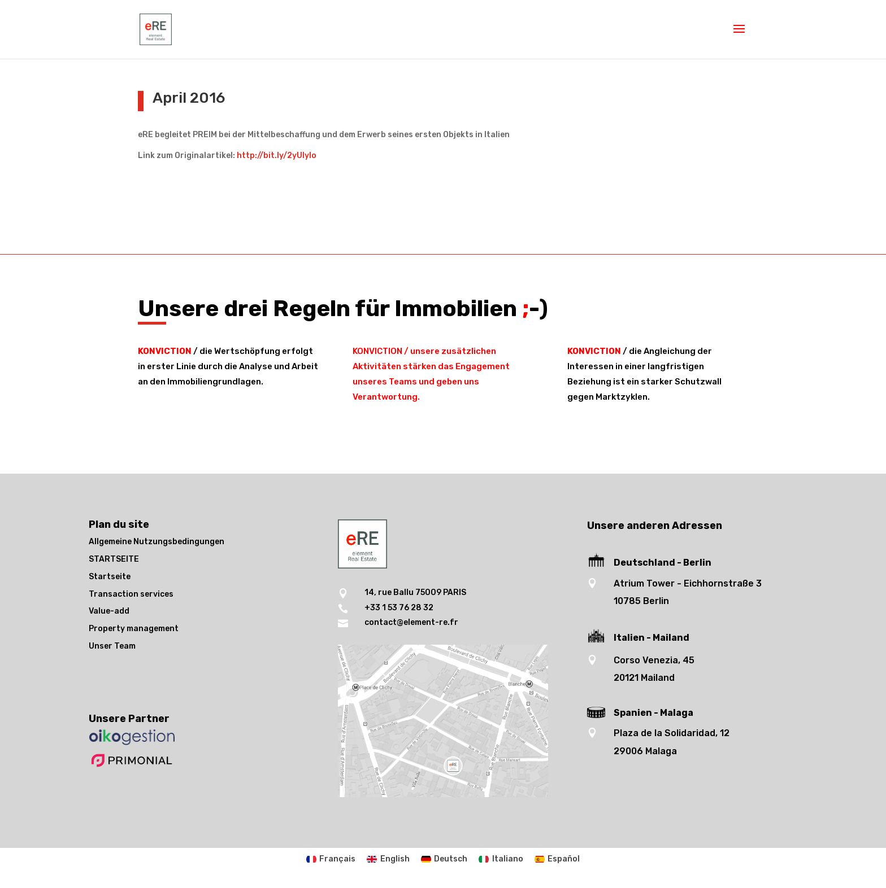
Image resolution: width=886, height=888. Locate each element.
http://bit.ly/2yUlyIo (276, 155)
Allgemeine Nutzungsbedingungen (156, 541)
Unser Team (112, 646)
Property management (134, 628)
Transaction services (131, 594)
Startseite (110, 576)
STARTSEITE (114, 559)
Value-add (109, 611)
